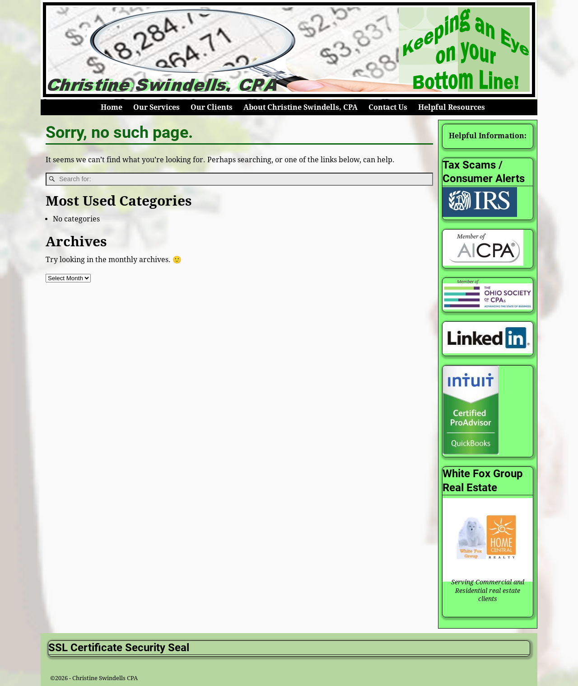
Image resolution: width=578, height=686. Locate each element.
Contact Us (387, 107)
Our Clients (212, 107)
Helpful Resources (451, 107)
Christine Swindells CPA (105, 678)
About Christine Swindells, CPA (300, 107)
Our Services (156, 107)
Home (111, 107)
